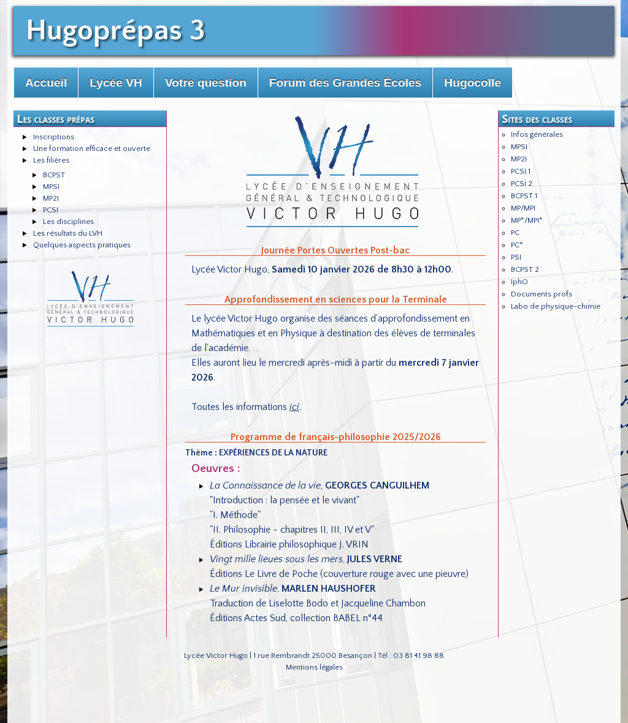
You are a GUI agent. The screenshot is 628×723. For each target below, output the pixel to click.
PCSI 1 (520, 171)
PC (515, 232)
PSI (516, 257)
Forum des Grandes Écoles (345, 82)
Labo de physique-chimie (555, 306)
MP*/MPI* (527, 220)
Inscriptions (53, 137)
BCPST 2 (525, 269)
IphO (519, 281)
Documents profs (541, 294)
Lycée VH (116, 82)
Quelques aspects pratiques (82, 245)
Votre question (206, 82)
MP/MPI (523, 208)
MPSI (51, 186)
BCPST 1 (524, 195)
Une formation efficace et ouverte (91, 148)
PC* (517, 245)
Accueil (46, 82)
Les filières (51, 160)
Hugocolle (472, 82)
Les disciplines (68, 221)
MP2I (51, 198)
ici (294, 406)
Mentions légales (314, 667)
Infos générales (537, 134)
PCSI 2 (521, 183)
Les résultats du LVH (67, 233)
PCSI (50, 210)
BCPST (54, 175)
